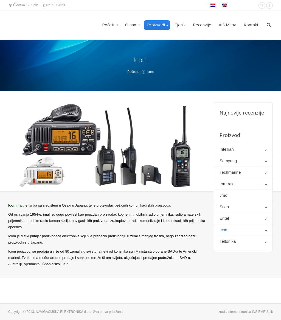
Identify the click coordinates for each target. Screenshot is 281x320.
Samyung (228, 160)
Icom (224, 229)
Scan (224, 206)
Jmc (223, 195)
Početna (133, 72)
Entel (224, 218)
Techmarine (230, 172)
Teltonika (228, 241)
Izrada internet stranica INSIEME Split (245, 312)
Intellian (227, 149)
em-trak (227, 183)
